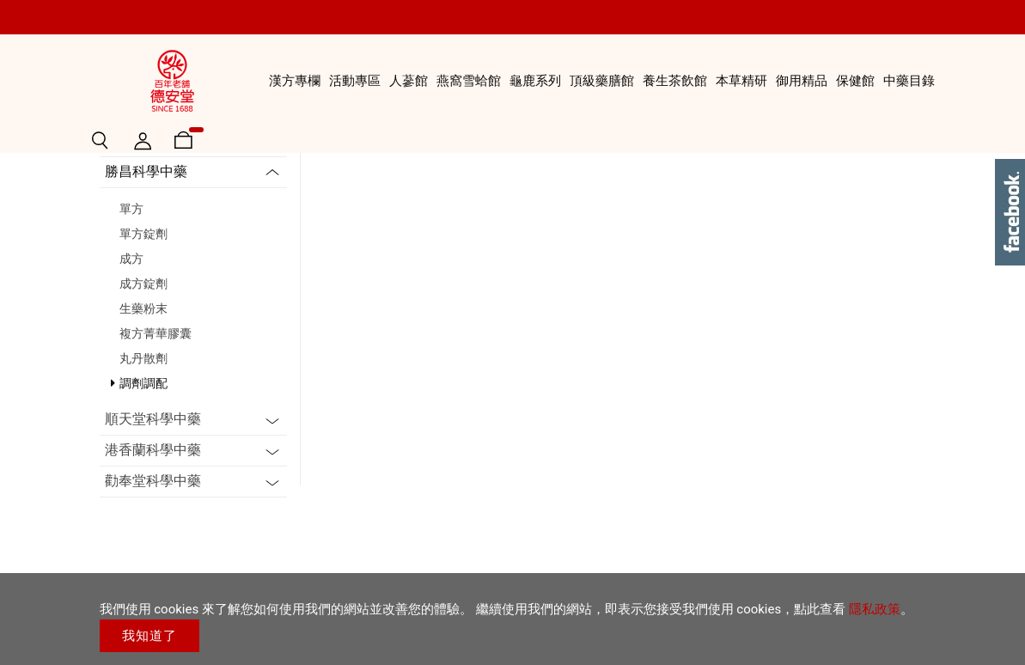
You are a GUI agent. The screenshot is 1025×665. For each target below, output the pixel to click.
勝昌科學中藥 (146, 301)
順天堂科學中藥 (153, 548)
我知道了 (149, 636)
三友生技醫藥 (146, 270)
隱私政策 (874, 609)
